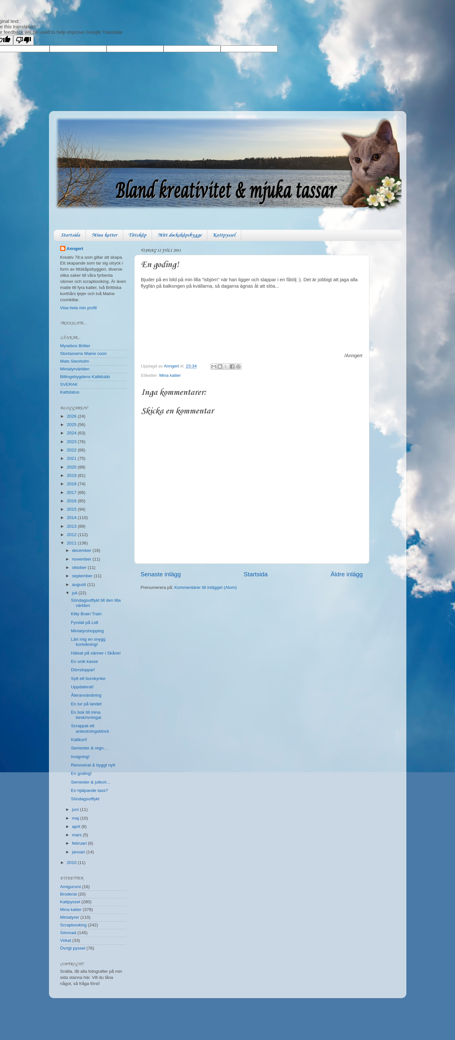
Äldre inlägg (347, 574)
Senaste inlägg (161, 574)
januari (79, 852)
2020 (72, 467)
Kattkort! (79, 739)
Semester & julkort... (90, 782)
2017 (72, 492)
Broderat (68, 894)
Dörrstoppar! (83, 669)
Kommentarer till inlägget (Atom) (206, 587)
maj (76, 818)
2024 (72, 433)
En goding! (81, 773)
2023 (72, 441)
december (82, 550)
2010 (72, 862)
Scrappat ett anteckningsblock (90, 728)
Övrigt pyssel (72, 948)
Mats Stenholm (74, 361)
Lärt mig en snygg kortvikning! (88, 642)
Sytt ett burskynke (88, 678)
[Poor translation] (23, 40)
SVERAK (69, 384)
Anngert (75, 248)
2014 (72, 517)
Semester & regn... (89, 748)
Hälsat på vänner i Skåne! (96, 653)
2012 (72, 534)
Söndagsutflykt (85, 798)
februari (80, 843)
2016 (72, 500)
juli (75, 592)
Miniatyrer (69, 917)
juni (76, 809)
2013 (72, 526)
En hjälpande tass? (89, 790)
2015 (72, 509)
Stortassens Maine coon (83, 353)
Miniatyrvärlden (75, 369)
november (82, 559)
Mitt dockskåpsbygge (179, 235)
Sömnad (68, 932)
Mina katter (104, 235)
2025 (72, 424)
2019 (72, 475)
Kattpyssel (224, 235)
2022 (72, 450)
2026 (72, 416)
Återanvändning (86, 695)
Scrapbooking (73, 925)
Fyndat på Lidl (84, 622)
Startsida (70, 235)
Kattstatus (70, 392)
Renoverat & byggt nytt (93, 765)
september (83, 575)
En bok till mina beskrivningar (86, 715)
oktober (80, 567)
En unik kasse (84, 661)
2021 (72, 458)
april (76, 826)
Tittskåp (137, 235)
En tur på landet (86, 703)
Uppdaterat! (82, 686)
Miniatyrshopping (87, 630)
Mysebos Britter (75, 345)
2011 (72, 543)
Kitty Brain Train (86, 613)
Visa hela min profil (78, 307)
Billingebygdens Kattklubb (85, 376)
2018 (72, 483)
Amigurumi (70, 886)
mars (77, 834)
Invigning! (80, 756)
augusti (79, 584)
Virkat (65, 940)
